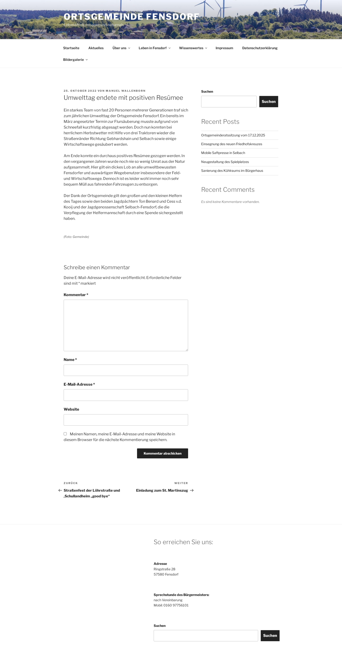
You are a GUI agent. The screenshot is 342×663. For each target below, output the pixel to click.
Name (70, 359)
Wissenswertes (193, 48)
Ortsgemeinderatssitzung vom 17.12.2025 (233, 135)
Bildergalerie (75, 60)
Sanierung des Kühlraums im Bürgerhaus (232, 170)
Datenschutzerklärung (260, 48)
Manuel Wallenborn (126, 90)
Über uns (122, 48)
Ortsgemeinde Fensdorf (132, 16)
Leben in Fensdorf (155, 48)
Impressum (224, 48)
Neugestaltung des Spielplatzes (225, 162)
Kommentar (76, 295)
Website (71, 409)
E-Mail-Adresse (79, 384)
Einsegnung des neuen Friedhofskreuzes (231, 144)
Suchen (207, 91)
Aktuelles (96, 48)
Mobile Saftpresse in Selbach (223, 153)
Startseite (71, 48)
